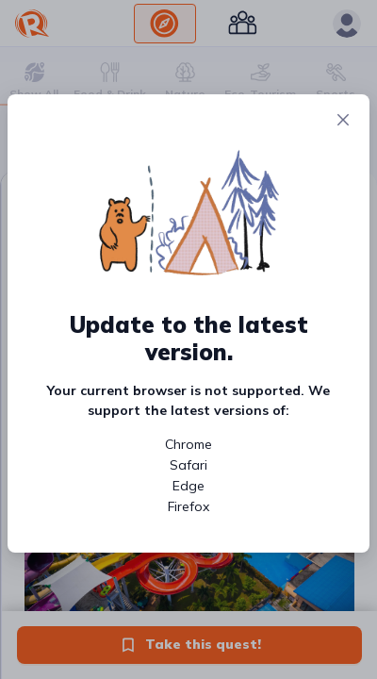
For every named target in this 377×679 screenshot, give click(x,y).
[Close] (343, 120)
